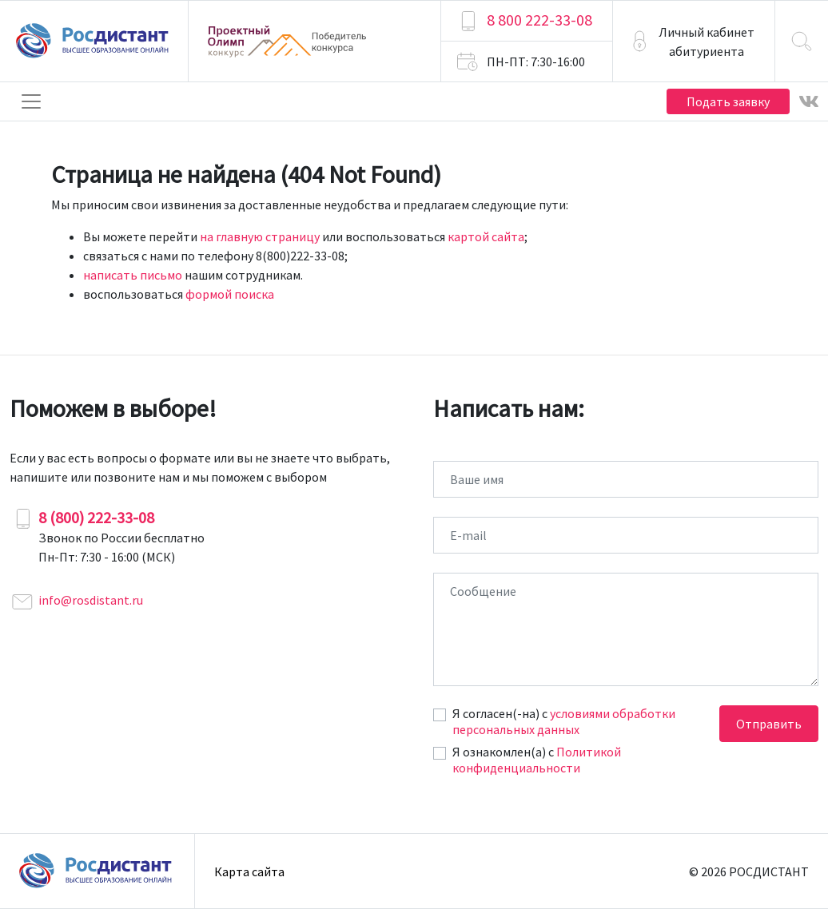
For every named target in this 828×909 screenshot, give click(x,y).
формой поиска (229, 294)
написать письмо (132, 275)
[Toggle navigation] (31, 101)
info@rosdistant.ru (90, 600)
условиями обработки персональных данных (563, 721)
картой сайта (486, 236)
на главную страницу (260, 236)
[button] (693, 41)
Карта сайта (249, 871)
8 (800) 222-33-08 (96, 517)
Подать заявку (728, 101)
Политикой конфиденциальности (536, 760)
